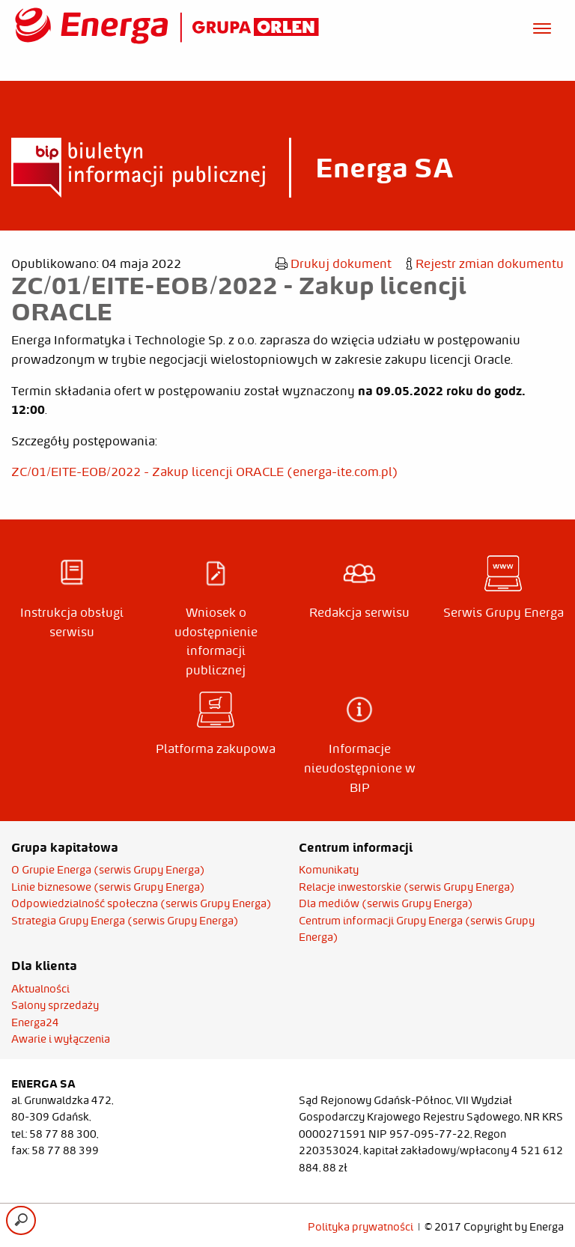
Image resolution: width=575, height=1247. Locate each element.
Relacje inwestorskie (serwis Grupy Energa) (407, 887)
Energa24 (35, 1022)
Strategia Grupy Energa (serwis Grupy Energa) (125, 920)
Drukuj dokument (334, 263)
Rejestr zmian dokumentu (485, 263)
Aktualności (40, 989)
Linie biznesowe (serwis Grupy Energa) (108, 887)
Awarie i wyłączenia (60, 1039)
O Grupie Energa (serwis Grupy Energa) (108, 869)
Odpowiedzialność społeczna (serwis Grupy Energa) (141, 903)
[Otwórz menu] (542, 26)
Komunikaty (329, 869)
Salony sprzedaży (55, 1005)
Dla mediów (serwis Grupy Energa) (386, 903)
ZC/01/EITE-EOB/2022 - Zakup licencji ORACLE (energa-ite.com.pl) (204, 471)
